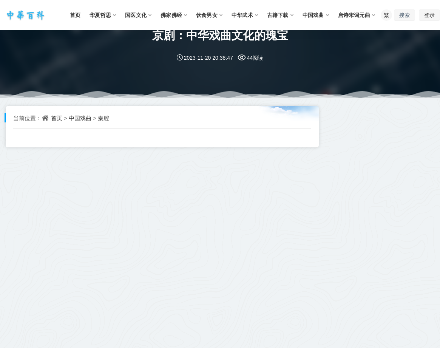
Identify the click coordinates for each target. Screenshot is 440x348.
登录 (429, 15)
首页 (56, 118)
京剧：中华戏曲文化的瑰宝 (220, 35)
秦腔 (103, 118)
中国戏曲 (80, 118)
